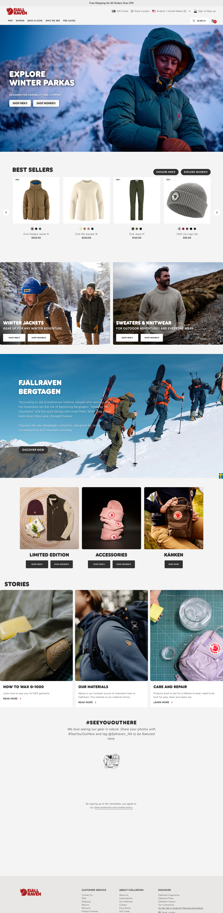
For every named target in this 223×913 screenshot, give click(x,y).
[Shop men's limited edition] (37, 564)
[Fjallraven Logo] (31, 892)
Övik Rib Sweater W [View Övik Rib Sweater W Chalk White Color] (86, 234)
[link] (36, 209)
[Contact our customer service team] (87, 895)
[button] (213, 20)
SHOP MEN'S (20, 103)
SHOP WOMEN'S (46, 103)
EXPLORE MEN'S (165, 171)
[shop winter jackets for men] (14, 338)
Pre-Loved (69, 20)
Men (10, 20)
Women (20, 20)
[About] (124, 895)
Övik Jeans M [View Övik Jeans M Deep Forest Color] (136, 234)
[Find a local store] (140, 11)
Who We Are (53, 20)
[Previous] (6, 212)
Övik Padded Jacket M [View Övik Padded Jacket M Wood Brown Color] (36, 234)
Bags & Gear (35, 20)
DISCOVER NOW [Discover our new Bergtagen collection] (33, 450)
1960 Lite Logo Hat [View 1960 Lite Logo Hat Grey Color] (187, 234)
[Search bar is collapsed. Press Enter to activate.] (199, 20)
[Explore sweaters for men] (127, 338)
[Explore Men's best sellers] (166, 172)
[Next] (217, 212)
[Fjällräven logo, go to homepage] (16, 11)
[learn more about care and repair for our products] (163, 702)
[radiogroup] (36, 229)
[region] (111, 648)
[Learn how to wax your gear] (12, 699)
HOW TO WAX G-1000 (23, 687)
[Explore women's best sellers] (196, 172)
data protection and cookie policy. (113, 807)
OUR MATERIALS (93, 687)
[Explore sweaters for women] (152, 338)
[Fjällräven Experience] (168, 895)
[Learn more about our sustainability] (126, 898)
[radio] (32, 229)
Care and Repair (170, 687)
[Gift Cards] (120, 11)
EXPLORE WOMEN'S (196, 171)
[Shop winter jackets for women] (39, 338)
